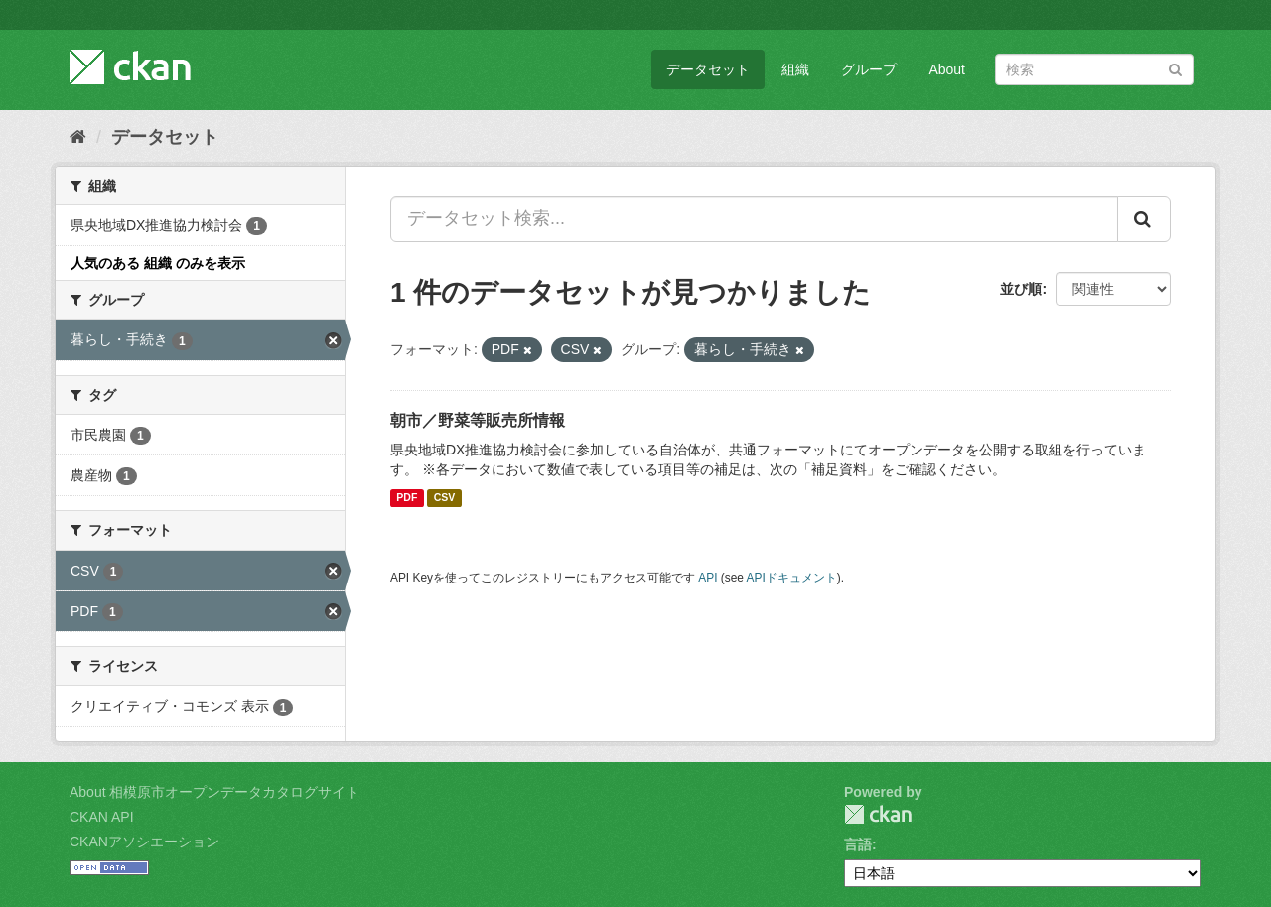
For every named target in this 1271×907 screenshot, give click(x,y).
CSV (445, 498)
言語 (858, 844)
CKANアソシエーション (144, 841)
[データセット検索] (1094, 69)
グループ (869, 69)
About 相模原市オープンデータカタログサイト (214, 792)
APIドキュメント (792, 577)
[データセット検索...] (754, 219)
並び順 (1021, 289)
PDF (406, 498)
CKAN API (102, 817)
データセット (708, 69)
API (707, 577)
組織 (795, 69)
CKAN (878, 814)
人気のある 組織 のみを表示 (158, 263)
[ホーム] (78, 137)
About (946, 69)
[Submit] (1175, 68)
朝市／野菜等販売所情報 (477, 420)
